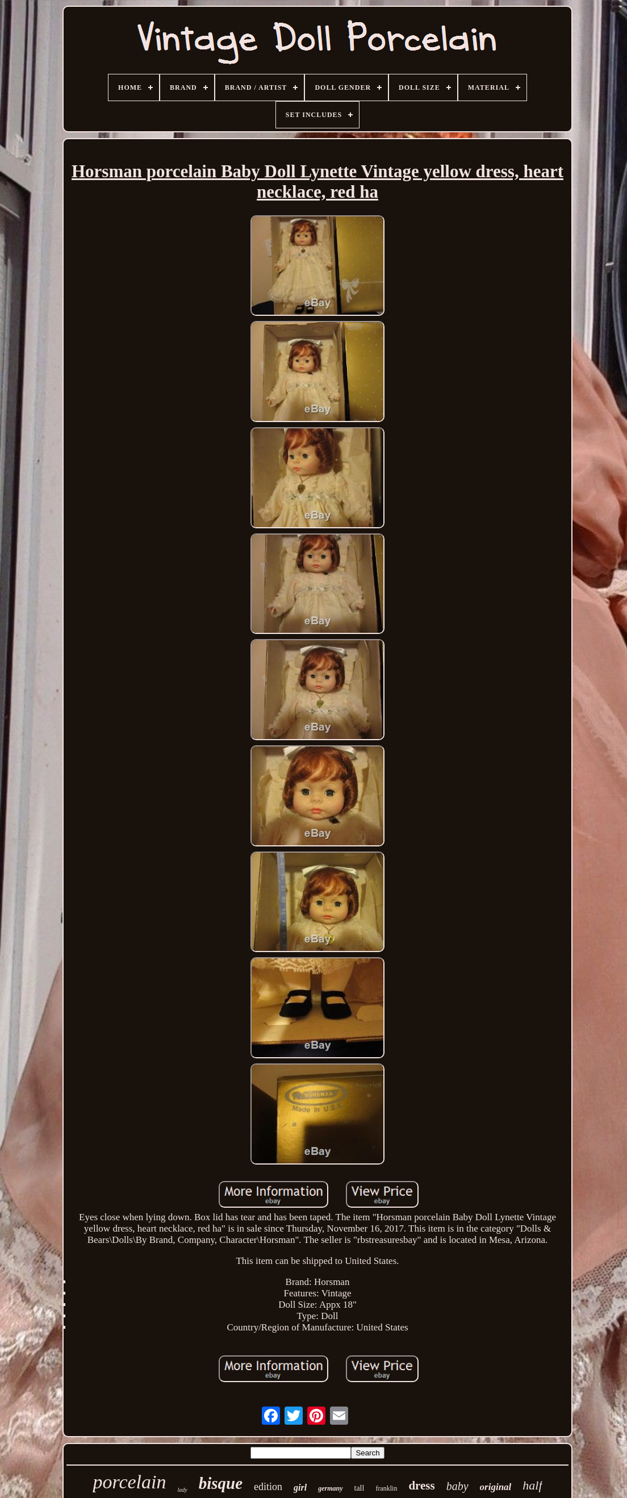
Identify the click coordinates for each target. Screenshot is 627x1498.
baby (457, 1486)
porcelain (129, 1481)
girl (300, 1487)
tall (359, 1488)
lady (182, 1490)
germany (330, 1488)
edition (268, 1486)
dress (421, 1485)
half (532, 1485)
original (496, 1487)
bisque (221, 1483)
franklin (386, 1488)
